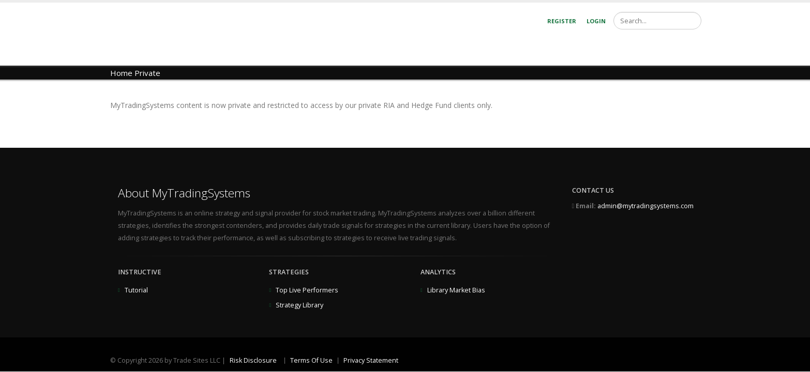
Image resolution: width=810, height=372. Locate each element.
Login (596, 21)
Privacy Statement (370, 360)
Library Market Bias (456, 290)
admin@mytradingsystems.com (645, 206)
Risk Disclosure (253, 360)
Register (561, 21)
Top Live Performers (307, 290)
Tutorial (136, 290)
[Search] (657, 20)
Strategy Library (299, 305)
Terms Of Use (311, 360)
